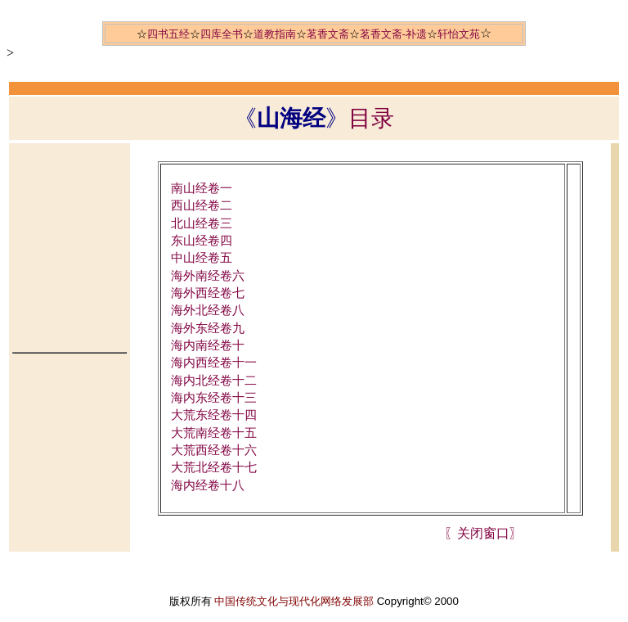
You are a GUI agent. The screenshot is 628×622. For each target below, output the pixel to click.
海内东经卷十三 (214, 397)
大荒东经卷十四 (214, 414)
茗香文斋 (328, 34)
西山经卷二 (201, 205)
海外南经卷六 (207, 275)
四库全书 (221, 34)
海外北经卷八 (207, 310)
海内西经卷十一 (214, 362)
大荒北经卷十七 (214, 467)
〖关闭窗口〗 (483, 533)
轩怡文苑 (458, 34)
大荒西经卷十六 (214, 450)
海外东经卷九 (207, 328)
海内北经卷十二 (214, 380)
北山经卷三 (201, 223)
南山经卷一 (201, 188)
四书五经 (168, 34)
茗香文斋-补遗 (393, 34)
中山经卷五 (201, 257)
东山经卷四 (201, 240)
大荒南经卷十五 (214, 432)
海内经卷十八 (207, 485)
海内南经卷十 (207, 345)
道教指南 (274, 34)
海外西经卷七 (207, 293)
